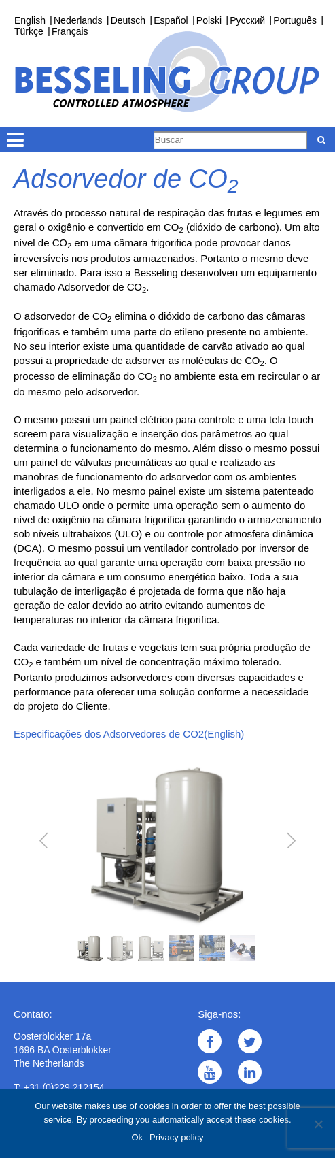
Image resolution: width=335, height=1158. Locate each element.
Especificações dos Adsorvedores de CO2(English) (129, 734)
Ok (137, 1137)
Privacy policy (176, 1137)
